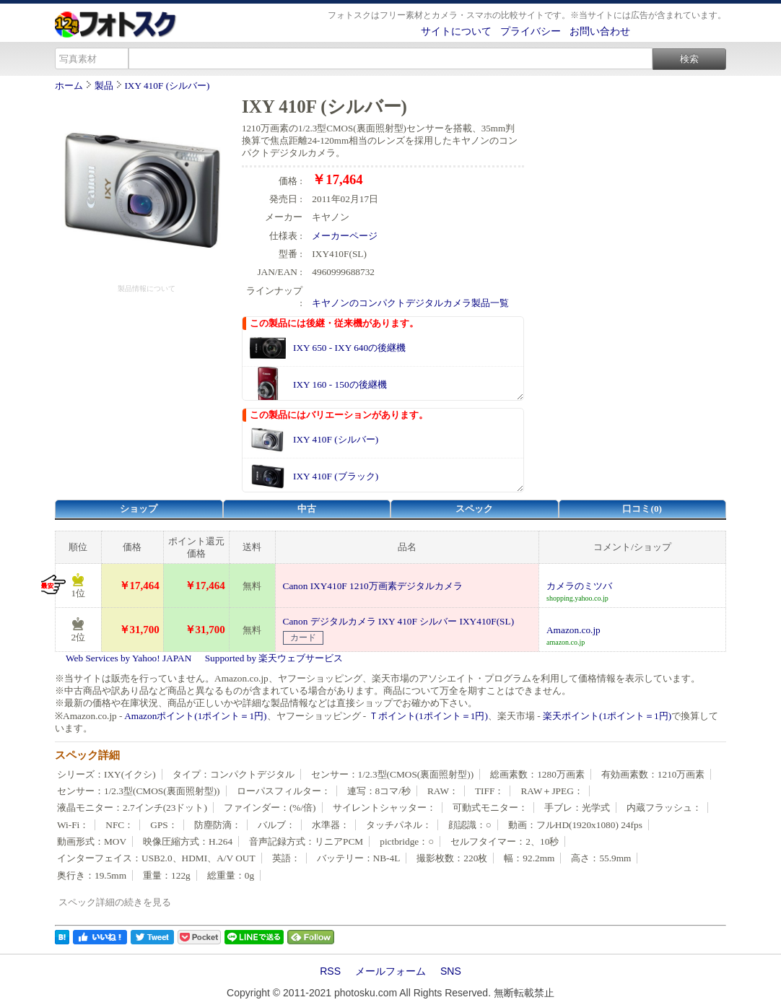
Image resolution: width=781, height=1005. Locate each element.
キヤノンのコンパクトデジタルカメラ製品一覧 (410, 302)
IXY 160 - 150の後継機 (340, 384)
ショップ (138, 508)
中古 (306, 508)
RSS (330, 971)
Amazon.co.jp (573, 630)
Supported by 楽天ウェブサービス (274, 658)
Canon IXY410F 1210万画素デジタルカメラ (373, 585)
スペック (474, 508)
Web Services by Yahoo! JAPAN (128, 658)
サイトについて (456, 31)
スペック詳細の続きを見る (114, 902)
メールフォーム (390, 971)
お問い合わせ (600, 31)
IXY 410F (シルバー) (166, 85)
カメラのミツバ (579, 585)
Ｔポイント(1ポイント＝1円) (428, 715)
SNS (450, 971)
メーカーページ (345, 235)
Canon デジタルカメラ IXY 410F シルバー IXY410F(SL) (399, 621)
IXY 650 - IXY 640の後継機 (349, 347)
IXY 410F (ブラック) (335, 476)
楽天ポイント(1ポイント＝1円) (607, 715)
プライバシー (530, 31)
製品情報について (146, 288)
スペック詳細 (87, 755)
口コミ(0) (642, 508)
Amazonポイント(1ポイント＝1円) (195, 715)
